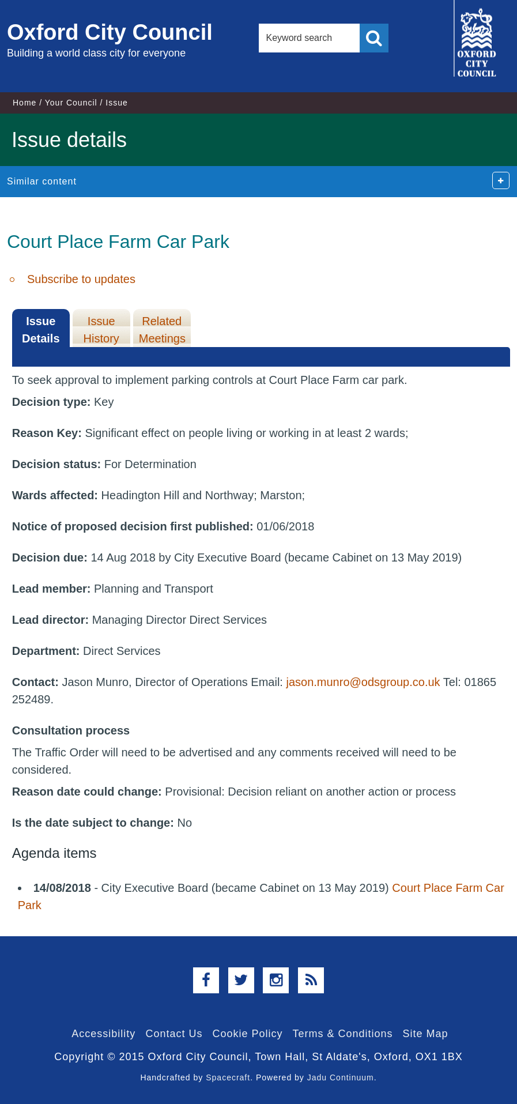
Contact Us (173, 1033)
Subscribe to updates (81, 279)
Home (24, 102)
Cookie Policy (247, 1033)
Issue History (101, 330)
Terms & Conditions (343, 1033)
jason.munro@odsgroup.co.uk (363, 682)
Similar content (42, 181)
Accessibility (103, 1033)
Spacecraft (228, 1077)
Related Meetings (162, 330)
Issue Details (41, 330)
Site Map (425, 1033)
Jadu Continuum (340, 1077)
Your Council (71, 102)
